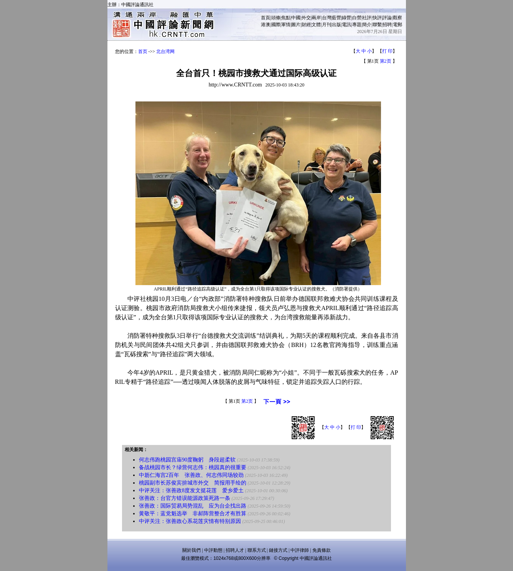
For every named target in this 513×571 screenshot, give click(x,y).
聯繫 (377, 24)
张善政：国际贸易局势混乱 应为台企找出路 (192, 506)
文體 (316, 24)
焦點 (285, 17)
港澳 (265, 24)
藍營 (336, 17)
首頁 (265, 17)
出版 (336, 24)
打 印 (387, 51)
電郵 (397, 24)
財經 (306, 24)
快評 (377, 17)
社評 (366, 17)
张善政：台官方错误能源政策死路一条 (184, 498)
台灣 (326, 17)
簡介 (366, 24)
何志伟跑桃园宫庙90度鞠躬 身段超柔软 (187, 460)
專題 (356, 24)
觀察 (397, 17)
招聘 (387, 24)
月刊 (326, 24)
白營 (356, 17)
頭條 (275, 17)
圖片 (295, 24)
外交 (306, 17)
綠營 (346, 17)
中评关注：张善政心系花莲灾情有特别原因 (190, 521)
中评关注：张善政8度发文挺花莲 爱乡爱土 (191, 490)
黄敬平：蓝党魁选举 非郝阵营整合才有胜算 (192, 513)
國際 (275, 24)
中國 (295, 17)
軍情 (285, 24)
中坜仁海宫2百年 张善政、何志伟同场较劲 (191, 475)
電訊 (346, 24)
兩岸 (316, 17)
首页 (142, 51)
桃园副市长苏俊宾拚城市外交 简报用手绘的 (192, 483)
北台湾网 (165, 51)
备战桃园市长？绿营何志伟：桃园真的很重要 (192, 467)
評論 (387, 17)
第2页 (385, 61)
